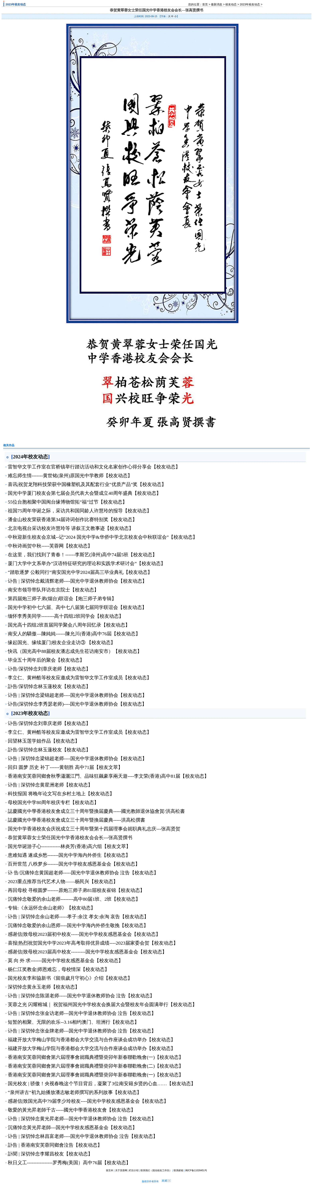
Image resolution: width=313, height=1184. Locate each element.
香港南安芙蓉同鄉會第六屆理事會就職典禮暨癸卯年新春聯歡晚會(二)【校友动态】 (95, 1066)
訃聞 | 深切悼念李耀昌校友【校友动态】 (50, 1153)
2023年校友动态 (250, 4)
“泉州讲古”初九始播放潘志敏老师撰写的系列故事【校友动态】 (74, 1092)
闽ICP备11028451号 (196, 1170)
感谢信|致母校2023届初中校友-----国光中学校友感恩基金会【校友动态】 (84, 934)
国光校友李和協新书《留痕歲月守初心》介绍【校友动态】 (70, 978)
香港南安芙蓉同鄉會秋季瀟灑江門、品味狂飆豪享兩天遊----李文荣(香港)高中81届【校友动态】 (108, 776)
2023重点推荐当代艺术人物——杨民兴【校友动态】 (63, 881)
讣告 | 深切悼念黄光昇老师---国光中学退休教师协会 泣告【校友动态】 (82, 1118)
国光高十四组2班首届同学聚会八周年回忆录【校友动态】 (69, 625)
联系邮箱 (178, 1170)
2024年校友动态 (30, 456)
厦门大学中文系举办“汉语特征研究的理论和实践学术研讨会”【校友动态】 (86, 563)
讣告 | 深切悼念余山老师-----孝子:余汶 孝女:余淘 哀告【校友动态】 (78, 916)
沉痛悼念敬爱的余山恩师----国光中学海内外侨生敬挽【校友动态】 (78, 925)
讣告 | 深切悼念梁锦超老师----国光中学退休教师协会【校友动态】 (77, 695)
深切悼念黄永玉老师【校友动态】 (44, 987)
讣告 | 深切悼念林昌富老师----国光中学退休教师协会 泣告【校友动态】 (83, 1136)
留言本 (109, 1170)
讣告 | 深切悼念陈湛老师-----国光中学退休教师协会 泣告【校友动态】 (81, 995)
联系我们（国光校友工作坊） (156, 1170)
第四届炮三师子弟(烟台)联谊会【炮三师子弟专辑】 (62, 598)
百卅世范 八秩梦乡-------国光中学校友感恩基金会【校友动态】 (74, 864)
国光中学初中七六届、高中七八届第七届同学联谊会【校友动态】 (77, 607)
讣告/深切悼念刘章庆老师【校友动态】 (49, 668)
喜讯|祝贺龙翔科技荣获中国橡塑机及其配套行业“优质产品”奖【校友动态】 (87, 484)
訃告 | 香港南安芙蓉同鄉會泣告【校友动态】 (55, 1145)
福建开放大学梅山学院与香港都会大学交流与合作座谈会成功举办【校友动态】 (91, 1039)
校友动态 (231, 4)
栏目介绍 (134, 1170)
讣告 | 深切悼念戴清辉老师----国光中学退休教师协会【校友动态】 (77, 581)
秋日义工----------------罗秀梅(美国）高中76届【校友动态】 (69, 1162)
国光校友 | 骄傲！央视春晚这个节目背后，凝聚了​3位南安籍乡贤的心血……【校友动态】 (102, 1083)
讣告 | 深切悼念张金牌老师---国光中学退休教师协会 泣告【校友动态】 (82, 1030)
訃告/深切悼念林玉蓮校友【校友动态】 (49, 686)
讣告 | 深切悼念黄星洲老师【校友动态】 (50, 784)
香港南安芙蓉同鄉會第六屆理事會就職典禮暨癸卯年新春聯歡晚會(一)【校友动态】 (95, 1057)
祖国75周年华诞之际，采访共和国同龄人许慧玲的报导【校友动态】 (80, 510)
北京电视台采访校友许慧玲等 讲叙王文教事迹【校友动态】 (71, 528)
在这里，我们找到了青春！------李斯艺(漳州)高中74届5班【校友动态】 (82, 554)
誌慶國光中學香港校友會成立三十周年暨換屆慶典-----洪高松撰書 (76, 820)
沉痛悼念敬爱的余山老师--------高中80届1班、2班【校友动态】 (74, 899)
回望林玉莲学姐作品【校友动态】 (44, 741)
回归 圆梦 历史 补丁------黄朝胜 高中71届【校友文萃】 (65, 767)
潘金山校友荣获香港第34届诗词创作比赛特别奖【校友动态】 (72, 519)
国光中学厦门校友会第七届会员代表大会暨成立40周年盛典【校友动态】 (84, 493)
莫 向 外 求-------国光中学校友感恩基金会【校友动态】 (65, 960)
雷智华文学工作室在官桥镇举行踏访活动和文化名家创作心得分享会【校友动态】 (94, 466)
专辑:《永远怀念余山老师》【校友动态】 (51, 907)
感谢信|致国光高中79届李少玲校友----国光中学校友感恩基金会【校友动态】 (88, 1101)
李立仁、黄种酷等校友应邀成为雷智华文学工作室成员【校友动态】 (80, 677)
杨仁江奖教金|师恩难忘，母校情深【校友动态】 (58, 969)
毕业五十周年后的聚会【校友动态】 (46, 660)
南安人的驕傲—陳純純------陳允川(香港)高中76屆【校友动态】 (74, 633)
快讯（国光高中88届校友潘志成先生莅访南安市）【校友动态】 (75, 651)
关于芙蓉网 (121, 1170)
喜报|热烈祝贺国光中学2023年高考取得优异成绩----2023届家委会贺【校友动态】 (93, 943)
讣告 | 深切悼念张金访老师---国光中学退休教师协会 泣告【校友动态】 (82, 1013)
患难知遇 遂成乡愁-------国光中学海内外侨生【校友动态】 (69, 855)
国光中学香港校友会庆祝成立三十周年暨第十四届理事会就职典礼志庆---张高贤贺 (94, 828)
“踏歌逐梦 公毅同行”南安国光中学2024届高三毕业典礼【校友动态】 (80, 572)
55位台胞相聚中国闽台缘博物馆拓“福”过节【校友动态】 (67, 502)
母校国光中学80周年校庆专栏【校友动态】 (53, 802)
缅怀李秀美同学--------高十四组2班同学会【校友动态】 (66, 616)
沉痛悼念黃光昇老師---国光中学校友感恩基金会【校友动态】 (72, 1127)
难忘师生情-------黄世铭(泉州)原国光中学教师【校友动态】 (70, 475)
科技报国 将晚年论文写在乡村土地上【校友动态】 (61, 793)
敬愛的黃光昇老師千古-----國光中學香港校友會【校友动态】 (72, 1110)
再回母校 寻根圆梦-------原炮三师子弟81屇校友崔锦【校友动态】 (76, 890)
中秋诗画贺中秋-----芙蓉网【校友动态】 (50, 545)
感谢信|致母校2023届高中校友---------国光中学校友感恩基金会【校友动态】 (87, 951)
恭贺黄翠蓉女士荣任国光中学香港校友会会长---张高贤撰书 (70, 837)
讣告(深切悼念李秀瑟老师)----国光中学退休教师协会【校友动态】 (77, 704)
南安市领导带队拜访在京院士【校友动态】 (53, 589)
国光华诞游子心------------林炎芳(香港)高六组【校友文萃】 (69, 846)
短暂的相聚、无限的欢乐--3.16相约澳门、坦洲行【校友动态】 (73, 1022)
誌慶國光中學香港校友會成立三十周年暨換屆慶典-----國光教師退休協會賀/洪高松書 (96, 811)
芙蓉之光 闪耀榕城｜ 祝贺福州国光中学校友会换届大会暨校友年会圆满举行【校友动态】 (102, 1004)
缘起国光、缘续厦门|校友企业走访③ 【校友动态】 (61, 642)
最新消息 (216, 4)
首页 (205, 4)
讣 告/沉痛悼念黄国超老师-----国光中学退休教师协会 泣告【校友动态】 (83, 872)
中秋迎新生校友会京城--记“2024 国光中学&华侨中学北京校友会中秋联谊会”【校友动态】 (102, 537)
